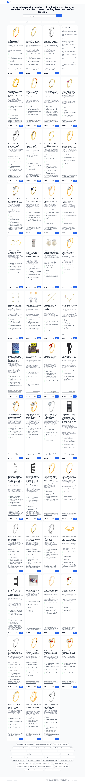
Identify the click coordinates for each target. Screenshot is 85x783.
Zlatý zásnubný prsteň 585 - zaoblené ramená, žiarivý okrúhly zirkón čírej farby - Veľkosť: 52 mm (15, 416)
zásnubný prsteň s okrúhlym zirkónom (18, 21)
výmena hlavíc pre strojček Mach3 (66, 760)
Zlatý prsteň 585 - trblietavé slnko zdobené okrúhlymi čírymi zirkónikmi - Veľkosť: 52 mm (51, 652)
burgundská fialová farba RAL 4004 (49, 750)
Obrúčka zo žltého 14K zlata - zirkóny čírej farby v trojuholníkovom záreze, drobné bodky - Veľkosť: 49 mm (15, 94)
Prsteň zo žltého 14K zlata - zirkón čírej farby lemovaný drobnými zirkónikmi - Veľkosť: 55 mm (33, 416)
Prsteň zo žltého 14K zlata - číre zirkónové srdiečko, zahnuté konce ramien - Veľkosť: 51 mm (69, 253)
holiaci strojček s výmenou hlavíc (34, 760)
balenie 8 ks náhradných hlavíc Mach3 (50, 760)
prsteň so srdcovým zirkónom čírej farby (20, 754)
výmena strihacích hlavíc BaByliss (17, 757)
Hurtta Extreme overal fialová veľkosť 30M (43, 744)
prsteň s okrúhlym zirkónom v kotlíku (67, 21)
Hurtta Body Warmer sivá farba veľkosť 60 (26, 763)
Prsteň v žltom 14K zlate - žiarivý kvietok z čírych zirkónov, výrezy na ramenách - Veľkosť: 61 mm (15, 200)
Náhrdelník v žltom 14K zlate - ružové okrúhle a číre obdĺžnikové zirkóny (69, 307)
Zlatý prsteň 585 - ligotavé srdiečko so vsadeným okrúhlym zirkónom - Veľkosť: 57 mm (14, 42)
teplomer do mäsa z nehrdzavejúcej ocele (69, 58)
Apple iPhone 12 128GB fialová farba (18, 750)
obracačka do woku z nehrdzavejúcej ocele (69, 55)
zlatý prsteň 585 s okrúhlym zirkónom (50, 21)
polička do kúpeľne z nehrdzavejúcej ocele (69, 45)
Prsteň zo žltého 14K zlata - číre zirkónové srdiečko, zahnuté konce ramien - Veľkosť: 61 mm (69, 200)
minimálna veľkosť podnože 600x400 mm (69, 32)
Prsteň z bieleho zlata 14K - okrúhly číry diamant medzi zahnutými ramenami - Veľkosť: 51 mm (15, 538)
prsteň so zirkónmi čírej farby (35, 754)
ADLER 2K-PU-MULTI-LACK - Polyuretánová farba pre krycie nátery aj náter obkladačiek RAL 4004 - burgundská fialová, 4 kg (33, 253)
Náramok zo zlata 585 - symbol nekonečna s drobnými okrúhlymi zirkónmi (50, 307)
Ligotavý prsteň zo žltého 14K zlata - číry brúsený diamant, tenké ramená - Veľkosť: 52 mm (32, 652)
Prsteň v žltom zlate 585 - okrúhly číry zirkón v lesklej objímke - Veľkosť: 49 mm (69, 478)
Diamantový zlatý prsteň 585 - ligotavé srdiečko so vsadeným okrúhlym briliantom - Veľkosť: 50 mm (69, 145)
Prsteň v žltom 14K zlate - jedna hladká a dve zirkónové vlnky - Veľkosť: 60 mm (33, 93)
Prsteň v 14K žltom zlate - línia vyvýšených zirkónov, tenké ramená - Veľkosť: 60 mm (51, 145)
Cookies (15, 780)
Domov (65, 1)
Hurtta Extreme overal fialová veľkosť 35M (69, 68)
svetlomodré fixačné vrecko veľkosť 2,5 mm (68, 38)
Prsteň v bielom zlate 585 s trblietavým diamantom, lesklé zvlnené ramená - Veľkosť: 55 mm (51, 706)
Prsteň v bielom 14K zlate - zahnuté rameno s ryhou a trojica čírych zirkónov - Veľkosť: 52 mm (15, 145)
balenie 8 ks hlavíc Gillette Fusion (18, 760)
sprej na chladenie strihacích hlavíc (52, 757)
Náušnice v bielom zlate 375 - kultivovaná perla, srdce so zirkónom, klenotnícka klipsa (51, 252)
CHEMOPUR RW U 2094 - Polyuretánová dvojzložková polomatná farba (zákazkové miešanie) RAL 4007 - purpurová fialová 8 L (15, 359)
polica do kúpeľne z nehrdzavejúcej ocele (68, 52)
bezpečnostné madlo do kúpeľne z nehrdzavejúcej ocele (68, 42)
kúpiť (21, 73)
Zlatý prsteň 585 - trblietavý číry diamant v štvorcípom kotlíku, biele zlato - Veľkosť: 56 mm (15, 652)
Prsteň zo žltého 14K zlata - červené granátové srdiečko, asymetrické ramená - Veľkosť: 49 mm (69, 591)
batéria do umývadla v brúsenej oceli (69, 49)
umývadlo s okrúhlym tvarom (67, 754)
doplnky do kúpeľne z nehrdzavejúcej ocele (69, 48)
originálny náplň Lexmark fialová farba (20, 747)
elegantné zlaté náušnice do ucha (68, 29)
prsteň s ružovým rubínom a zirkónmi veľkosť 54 (62, 747)
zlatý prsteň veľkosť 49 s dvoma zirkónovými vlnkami (41, 747)
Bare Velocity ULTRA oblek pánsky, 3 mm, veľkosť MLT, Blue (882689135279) (69, 358)
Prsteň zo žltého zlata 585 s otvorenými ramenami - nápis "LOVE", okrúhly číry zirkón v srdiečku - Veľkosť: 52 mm (69, 539)
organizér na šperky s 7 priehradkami (53, 769)
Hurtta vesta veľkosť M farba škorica (60, 763)
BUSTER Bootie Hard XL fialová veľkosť (61, 744)
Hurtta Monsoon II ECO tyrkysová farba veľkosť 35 (26, 766)
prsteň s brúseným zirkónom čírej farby (66, 750)
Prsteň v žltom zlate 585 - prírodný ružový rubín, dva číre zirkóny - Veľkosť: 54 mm (69, 93)
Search (59, 16)
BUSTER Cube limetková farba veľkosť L (43, 763)
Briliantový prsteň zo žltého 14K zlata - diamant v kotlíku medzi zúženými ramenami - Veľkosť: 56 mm (33, 538)
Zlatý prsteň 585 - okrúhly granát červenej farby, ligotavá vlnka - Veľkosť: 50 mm (51, 358)
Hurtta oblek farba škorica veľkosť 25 (45, 766)
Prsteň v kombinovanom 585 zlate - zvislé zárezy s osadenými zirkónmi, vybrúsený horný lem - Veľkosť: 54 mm (33, 146)
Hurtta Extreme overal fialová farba (68, 62)
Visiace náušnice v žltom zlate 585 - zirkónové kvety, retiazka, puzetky (15, 307)
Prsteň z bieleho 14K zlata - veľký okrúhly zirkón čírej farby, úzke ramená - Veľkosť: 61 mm (51, 416)
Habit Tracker (9, 780)
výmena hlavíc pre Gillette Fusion (68, 757)
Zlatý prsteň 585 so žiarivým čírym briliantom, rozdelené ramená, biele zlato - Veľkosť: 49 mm (51, 538)
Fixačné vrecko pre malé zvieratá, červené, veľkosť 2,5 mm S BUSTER (32, 590)
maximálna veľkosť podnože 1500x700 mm (69, 35)
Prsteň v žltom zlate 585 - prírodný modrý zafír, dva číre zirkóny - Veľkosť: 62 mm (33, 200)
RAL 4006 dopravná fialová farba (34, 750)
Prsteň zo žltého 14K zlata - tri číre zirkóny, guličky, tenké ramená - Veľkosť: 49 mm (51, 93)
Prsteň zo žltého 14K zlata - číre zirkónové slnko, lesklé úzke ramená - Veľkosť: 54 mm (51, 200)
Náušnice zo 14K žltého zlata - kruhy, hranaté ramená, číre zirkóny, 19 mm (15, 252)
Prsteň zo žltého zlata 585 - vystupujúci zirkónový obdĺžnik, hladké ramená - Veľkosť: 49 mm (51, 478)
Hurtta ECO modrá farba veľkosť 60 (61, 766)
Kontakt (76, 1)
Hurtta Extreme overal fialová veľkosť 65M (69, 65)
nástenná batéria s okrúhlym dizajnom (51, 754)
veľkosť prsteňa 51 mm (66, 39)
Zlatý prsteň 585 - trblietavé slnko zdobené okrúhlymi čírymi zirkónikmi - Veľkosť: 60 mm (69, 652)
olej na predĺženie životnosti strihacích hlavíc (34, 757)
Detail (17, 73)
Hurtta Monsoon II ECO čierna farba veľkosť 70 (34, 769)
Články (70, 1)
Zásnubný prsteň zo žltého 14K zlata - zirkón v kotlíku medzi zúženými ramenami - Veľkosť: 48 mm (33, 42)
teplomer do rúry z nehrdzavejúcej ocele (68, 60)
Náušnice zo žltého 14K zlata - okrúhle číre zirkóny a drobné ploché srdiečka (33, 307)
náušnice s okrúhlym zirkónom (34, 21)
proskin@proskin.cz (63, 780)
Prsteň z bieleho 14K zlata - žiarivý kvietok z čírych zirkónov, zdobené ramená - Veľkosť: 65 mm (51, 42)
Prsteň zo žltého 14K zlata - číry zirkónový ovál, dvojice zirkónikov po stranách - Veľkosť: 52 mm (51, 591)
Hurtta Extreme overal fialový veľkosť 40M (25, 744)
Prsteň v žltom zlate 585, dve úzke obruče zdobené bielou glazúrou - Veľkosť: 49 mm (33, 706)
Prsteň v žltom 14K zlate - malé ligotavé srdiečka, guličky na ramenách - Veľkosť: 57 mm (14, 706)
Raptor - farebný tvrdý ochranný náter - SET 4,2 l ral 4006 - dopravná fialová (33, 358)
